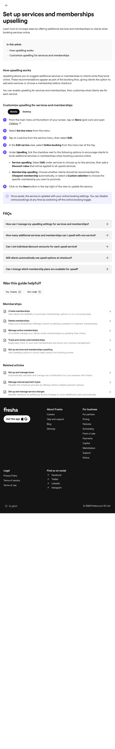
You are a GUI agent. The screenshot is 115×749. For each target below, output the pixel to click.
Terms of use (10, 489)
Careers (51, 418)
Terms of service (12, 484)
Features (87, 427)
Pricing (86, 423)
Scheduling (88, 432)
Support (87, 456)
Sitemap (51, 432)
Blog (49, 427)
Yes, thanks (13, 295)
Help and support (55, 423)
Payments (88, 442)
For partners (89, 418)
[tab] (14, 111)
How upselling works (22, 50)
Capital (86, 447)
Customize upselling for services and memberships (39, 55)
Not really (34, 295)
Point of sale (89, 437)
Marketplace (89, 451)
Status (86, 461)
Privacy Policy (10, 479)
